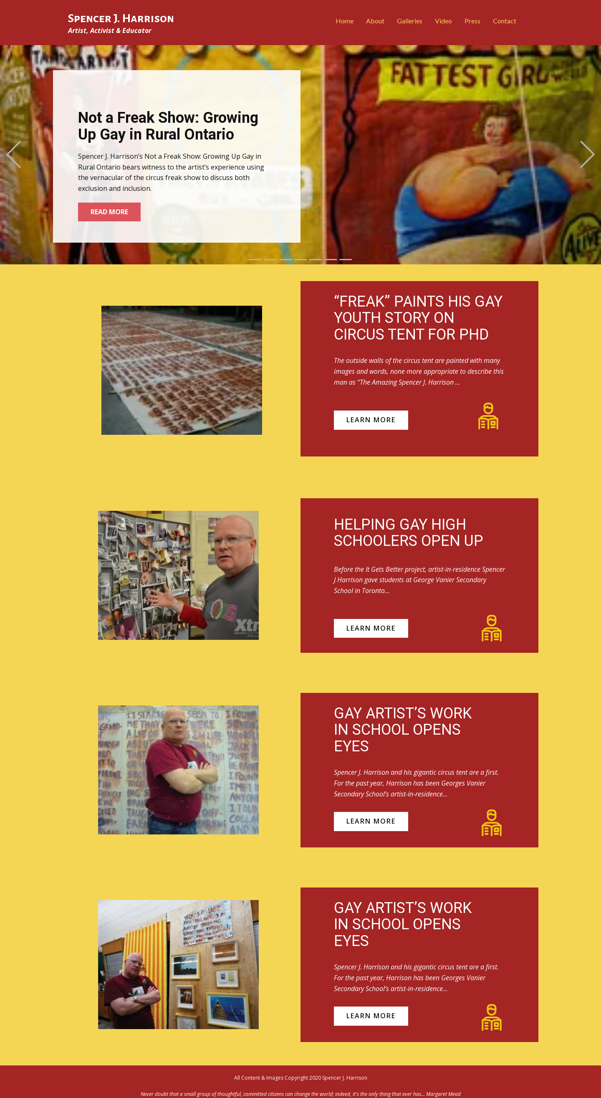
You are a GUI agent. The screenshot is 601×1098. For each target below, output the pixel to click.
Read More (109, 211)
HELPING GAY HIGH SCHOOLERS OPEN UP (408, 533)
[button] (13, 154)
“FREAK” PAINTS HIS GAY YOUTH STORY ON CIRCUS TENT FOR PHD (418, 318)
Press (472, 21)
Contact (504, 21)
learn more (371, 419)
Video (443, 21)
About (375, 21)
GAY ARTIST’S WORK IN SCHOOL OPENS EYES (403, 730)
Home (345, 21)
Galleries (409, 21)
